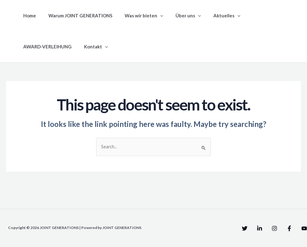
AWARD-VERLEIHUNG (260, 15)
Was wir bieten (136, 15)
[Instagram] (262, 229)
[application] (152, 15)
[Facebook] (283, 229)
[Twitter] (220, 229)
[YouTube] (304, 229)
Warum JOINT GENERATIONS (76, 15)
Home (28, 15)
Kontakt (34, 46)
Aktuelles (212, 15)
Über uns (177, 15)
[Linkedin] (241, 229)
